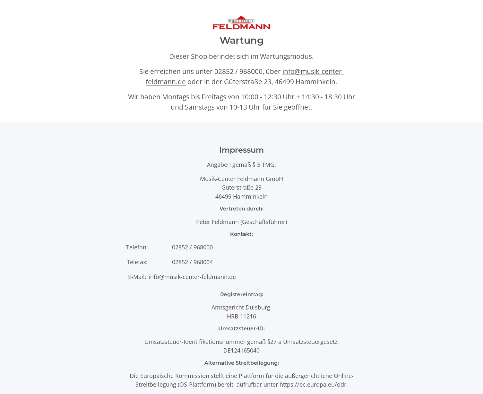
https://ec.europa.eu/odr (313, 384)
